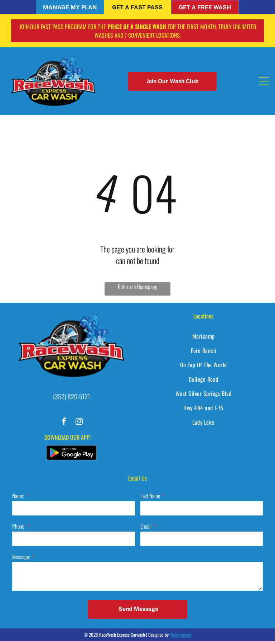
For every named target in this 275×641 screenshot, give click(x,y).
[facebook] (64, 422)
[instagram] (79, 422)
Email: (145, 526)
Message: (21, 556)
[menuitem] (203, 336)
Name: (18, 495)
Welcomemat (180, 634)
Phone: (18, 526)
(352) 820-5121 (71, 396)
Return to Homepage (137, 286)
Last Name (150, 495)
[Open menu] (264, 81)
